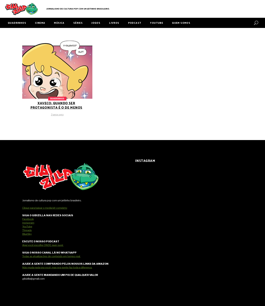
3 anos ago (57, 114)
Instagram (28, 222)
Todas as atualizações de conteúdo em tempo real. (51, 256)
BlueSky (27, 234)
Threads (27, 230)
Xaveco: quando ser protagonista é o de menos (56, 105)
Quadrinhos (57, 98)
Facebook (28, 219)
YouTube (27, 226)
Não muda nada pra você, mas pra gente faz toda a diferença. (57, 267)
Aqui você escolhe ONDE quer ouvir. (42, 245)
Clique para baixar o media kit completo (44, 207)
